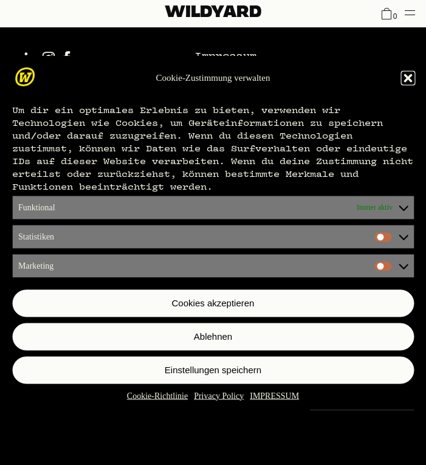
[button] (408, 78)
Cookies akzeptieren (213, 303)
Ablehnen (213, 336)
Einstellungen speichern (213, 370)
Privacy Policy (219, 395)
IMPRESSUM (274, 395)
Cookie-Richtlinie (157, 395)
